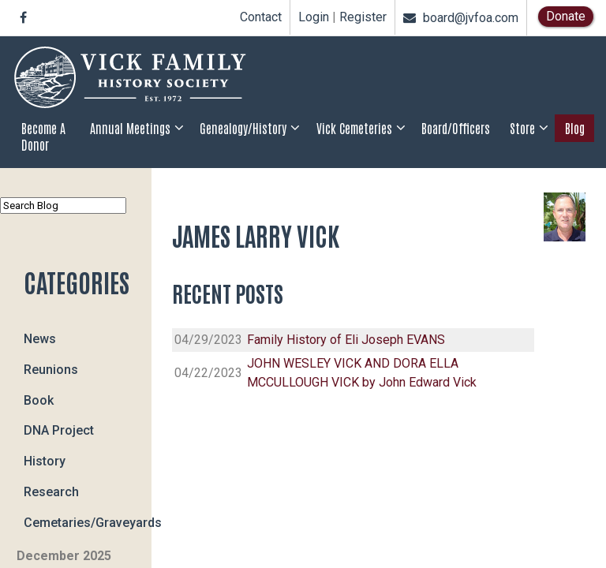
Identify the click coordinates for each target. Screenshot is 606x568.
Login (313, 17)
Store (522, 128)
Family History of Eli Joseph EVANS (346, 339)
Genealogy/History (243, 128)
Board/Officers (455, 128)
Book (39, 399)
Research (51, 491)
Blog (575, 128)
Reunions (51, 368)
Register (363, 17)
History (44, 461)
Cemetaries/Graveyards (88, 521)
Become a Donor (43, 136)
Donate (565, 16)
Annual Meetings (130, 128)
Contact (261, 16)
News (40, 338)
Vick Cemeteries (354, 128)
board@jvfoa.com (460, 17)
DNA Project (59, 430)
